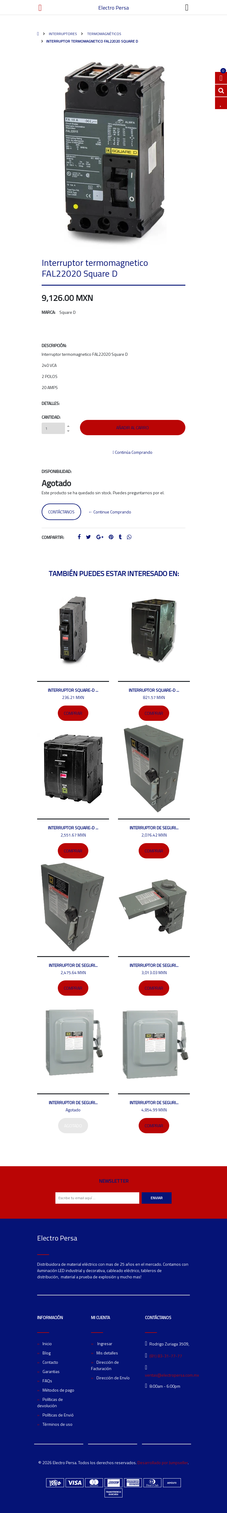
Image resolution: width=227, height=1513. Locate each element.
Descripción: (54, 345)
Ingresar (104, 1343)
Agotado (73, 1125)
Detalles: (51, 403)
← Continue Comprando (109, 512)
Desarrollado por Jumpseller (162, 1462)
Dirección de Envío (113, 1378)
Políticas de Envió (58, 1415)
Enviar (157, 1198)
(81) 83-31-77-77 (165, 1356)
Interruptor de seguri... (154, 828)
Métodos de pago (58, 1390)
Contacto (50, 1362)
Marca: (48, 312)
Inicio (47, 1343)
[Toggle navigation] (186, 7)
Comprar (73, 713)
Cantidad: (51, 417)
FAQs (47, 1381)
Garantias (51, 1371)
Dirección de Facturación (105, 1365)
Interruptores (62, 34)
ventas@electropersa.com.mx (172, 1375)
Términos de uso (57, 1424)
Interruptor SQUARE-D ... (73, 690)
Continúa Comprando (132, 452)
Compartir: (53, 537)
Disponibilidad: (57, 471)
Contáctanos (61, 512)
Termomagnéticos (103, 34)
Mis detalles (107, 1353)
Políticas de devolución (50, 1402)
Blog (47, 1353)
